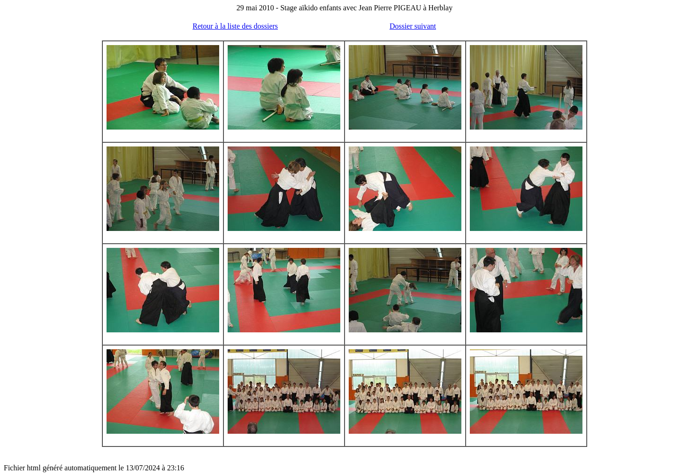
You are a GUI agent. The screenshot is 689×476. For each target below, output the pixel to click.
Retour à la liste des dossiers (235, 26)
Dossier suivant (413, 26)
